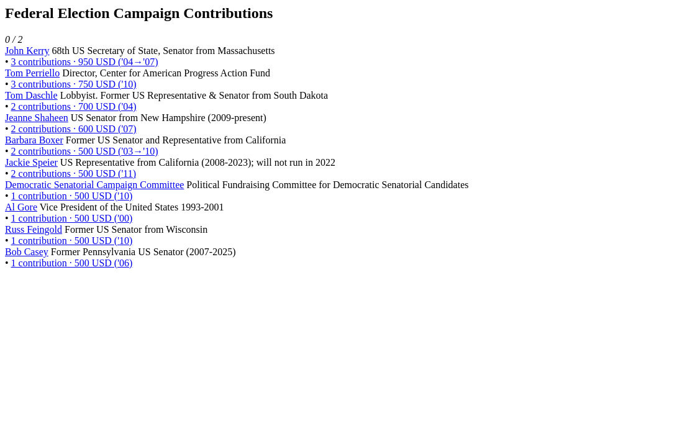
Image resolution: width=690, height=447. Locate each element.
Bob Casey (26, 251)
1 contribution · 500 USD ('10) (72, 196)
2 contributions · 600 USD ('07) (74, 129)
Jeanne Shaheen (36, 117)
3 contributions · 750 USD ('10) (74, 84)
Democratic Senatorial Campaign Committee (94, 184)
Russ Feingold (33, 229)
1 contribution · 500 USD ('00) (72, 218)
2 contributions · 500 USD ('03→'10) (84, 151)
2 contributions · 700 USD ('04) (74, 106)
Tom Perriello (32, 73)
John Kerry (27, 50)
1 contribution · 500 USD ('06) (72, 263)
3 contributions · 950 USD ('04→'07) (84, 61)
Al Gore (21, 207)
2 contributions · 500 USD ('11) (73, 173)
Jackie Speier (31, 162)
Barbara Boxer (34, 140)
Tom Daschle (31, 95)
